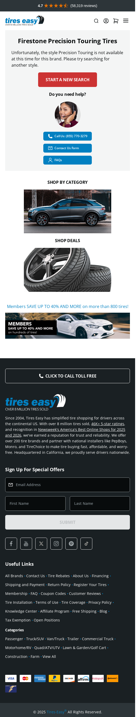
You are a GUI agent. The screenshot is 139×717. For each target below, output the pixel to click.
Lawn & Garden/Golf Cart (84, 647)
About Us (81, 575)
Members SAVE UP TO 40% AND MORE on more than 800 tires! (67, 306)
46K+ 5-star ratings (107, 423)
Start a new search (67, 80)
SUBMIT (67, 522)
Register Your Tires (90, 584)
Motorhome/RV (18, 647)
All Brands (14, 575)
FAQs (55, 160)
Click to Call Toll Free (70, 376)
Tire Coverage (73, 602)
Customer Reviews (85, 593)
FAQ (34, 593)
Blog (103, 611)
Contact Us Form (63, 148)
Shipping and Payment (25, 584)
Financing (100, 575)
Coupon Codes (53, 593)
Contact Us (35, 575)
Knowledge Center (21, 611)
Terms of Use (47, 602)
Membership (16, 593)
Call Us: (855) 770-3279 (67, 136)
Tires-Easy (57, 712)
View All (49, 656)
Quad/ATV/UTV (47, 647)
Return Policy (59, 584)
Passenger (14, 638)
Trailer (73, 638)
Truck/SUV (35, 638)
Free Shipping (84, 611)
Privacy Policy (100, 602)
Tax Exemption (18, 620)
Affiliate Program (54, 611)
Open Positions (47, 620)
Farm (35, 656)
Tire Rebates (59, 575)
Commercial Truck (97, 638)
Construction (16, 656)
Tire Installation (18, 602)
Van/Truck (55, 638)
